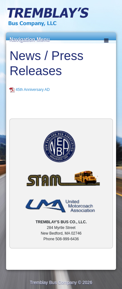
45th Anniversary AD (33, 89)
